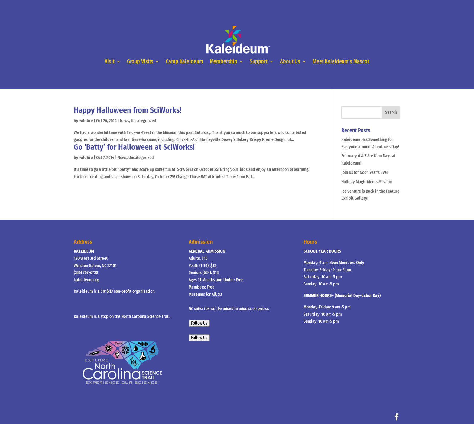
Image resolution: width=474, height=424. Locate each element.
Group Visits (140, 62)
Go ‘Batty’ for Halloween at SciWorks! (134, 147)
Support (259, 62)
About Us (290, 62)
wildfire (86, 120)
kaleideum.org (86, 279)
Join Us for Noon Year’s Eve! (364, 172)
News (124, 120)
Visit (109, 62)
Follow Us (199, 323)
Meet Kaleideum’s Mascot (341, 62)
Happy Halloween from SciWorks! (127, 110)
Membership (223, 62)
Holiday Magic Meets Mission (366, 181)
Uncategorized (143, 120)
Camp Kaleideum (184, 62)
